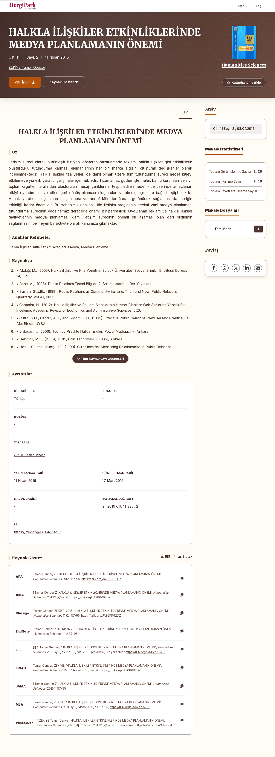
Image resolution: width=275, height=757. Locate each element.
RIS (165, 556)
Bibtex (185, 556)
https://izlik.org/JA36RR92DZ (37, 532)
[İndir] (258, 229)
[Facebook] (213, 268)
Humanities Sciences (244, 65)
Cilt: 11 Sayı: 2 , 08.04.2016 (234, 129)
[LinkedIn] (247, 268)
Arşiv (210, 109)
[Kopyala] (181, 579)
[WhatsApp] (225, 268)
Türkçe (241, 6)
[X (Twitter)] (236, 268)
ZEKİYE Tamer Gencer (27, 67)
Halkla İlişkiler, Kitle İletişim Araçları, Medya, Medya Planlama (58, 247)
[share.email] (258, 268)
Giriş (257, 6)
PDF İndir (25, 82)
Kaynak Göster (64, 82)
